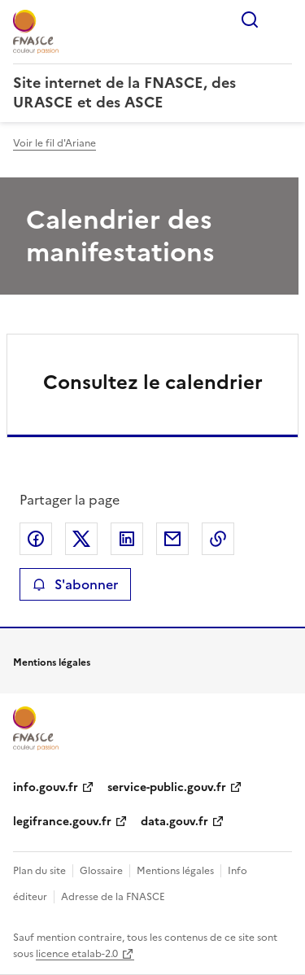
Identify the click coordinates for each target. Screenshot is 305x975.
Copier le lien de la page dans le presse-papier (218, 538)
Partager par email (172, 538)
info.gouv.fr (45, 787)
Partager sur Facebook (36, 538)
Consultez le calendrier (153, 382)
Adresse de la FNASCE (113, 897)
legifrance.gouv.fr (62, 821)
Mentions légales (175, 871)
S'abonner (75, 584)
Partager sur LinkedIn (127, 538)
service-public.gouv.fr (166, 787)
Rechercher (249, 19)
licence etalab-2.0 (77, 954)
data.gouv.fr (174, 821)
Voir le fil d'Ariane (54, 143)
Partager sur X (81, 538)
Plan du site (39, 871)
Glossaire (101, 871)
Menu (282, 19)
